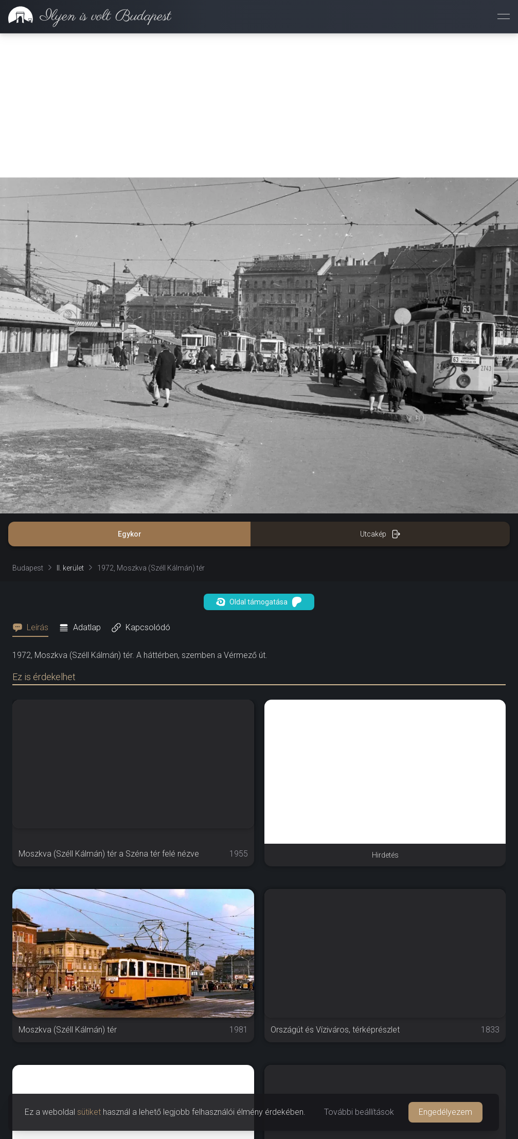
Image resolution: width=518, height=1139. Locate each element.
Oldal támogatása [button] (259, 602)
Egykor (129, 534)
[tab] (33, 627)
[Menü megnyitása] (503, 16)
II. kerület (70, 568)
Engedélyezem (445, 1112)
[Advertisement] (259, 105)
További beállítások (359, 1112)
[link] (85, 16)
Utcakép (380, 534)
